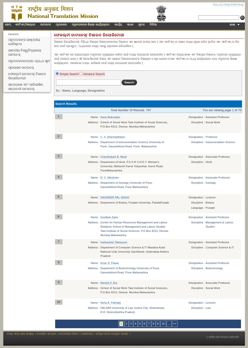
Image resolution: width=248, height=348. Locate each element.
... (169, 323)
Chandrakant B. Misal (114, 156)
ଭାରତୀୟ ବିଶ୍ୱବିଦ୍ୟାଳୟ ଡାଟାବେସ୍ (24, 52)
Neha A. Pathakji (111, 302)
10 (163, 323)
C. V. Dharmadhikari (113, 137)
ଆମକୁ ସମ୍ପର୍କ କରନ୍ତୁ (234, 4)
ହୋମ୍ (8, 24)
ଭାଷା (234, 24)
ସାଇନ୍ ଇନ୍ (217, 4)
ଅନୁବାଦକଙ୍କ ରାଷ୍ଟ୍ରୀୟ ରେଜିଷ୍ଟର (24, 42)
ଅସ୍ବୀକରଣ (87, 333)
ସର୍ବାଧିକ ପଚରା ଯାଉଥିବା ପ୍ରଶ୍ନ (112, 333)
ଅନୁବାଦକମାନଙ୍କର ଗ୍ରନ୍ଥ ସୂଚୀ (29, 61)
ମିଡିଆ (153, 24)
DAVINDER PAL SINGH (115, 197)
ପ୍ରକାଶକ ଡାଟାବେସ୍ (21, 67)
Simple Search (69, 74)
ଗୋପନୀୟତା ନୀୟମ (68, 333)
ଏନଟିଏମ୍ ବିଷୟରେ (25, 24)
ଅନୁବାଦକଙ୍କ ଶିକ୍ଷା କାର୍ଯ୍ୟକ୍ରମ (90, 24)
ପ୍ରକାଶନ (61, 24)
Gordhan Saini (109, 217)
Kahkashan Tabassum (114, 242)
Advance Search (93, 74)
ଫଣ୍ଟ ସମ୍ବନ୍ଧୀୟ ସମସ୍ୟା (20, 333)
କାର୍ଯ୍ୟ (118, 24)
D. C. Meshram (110, 177)
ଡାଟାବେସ (45, 24)
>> (175, 323)
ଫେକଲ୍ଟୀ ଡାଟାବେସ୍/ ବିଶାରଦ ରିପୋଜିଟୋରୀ (27, 76)
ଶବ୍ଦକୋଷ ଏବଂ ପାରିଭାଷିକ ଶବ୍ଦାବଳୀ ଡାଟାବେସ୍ (25, 87)
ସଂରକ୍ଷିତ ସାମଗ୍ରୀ (46, 333)
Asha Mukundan (110, 117)
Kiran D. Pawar (110, 263)
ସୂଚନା (141, 24)
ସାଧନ (130, 24)
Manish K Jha (109, 282)
